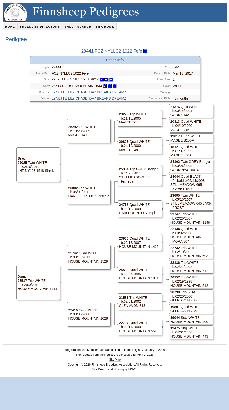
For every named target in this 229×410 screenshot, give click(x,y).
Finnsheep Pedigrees (116, 12)
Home (10, 26)
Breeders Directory (40, 26)
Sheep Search (78, 26)
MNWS (133, 369)
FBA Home (105, 26)
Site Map (115, 359)
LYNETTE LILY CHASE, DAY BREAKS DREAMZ (89, 92)
